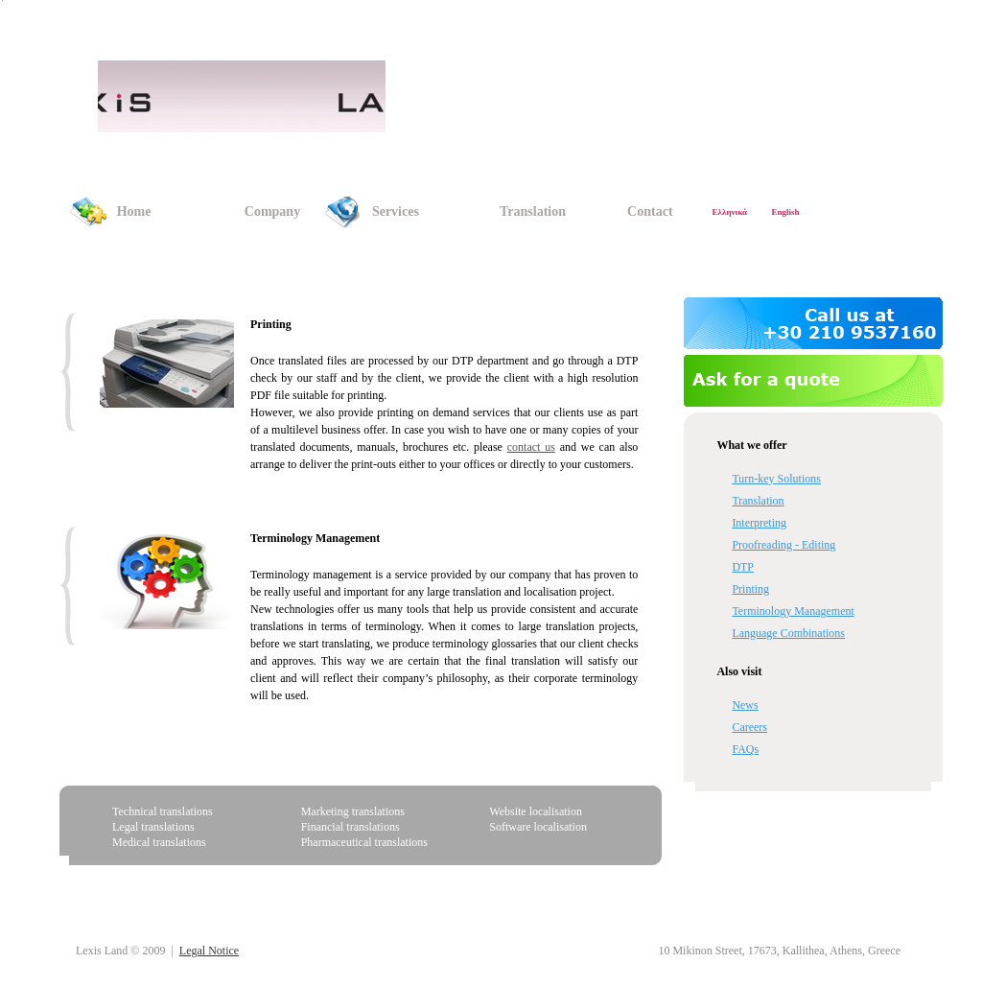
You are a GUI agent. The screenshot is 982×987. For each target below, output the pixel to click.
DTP (743, 567)
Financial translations (350, 827)
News (745, 705)
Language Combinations (788, 633)
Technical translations (162, 811)
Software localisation (538, 827)
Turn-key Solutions (776, 478)
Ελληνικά (730, 212)
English (785, 212)
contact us (531, 447)
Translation (757, 500)
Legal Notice (209, 950)
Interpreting (759, 522)
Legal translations (153, 827)
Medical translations (159, 842)
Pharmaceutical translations (364, 842)
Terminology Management (315, 538)
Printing (750, 589)
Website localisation (535, 811)
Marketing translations (353, 811)
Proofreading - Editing (783, 545)
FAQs (745, 749)
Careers (749, 727)
